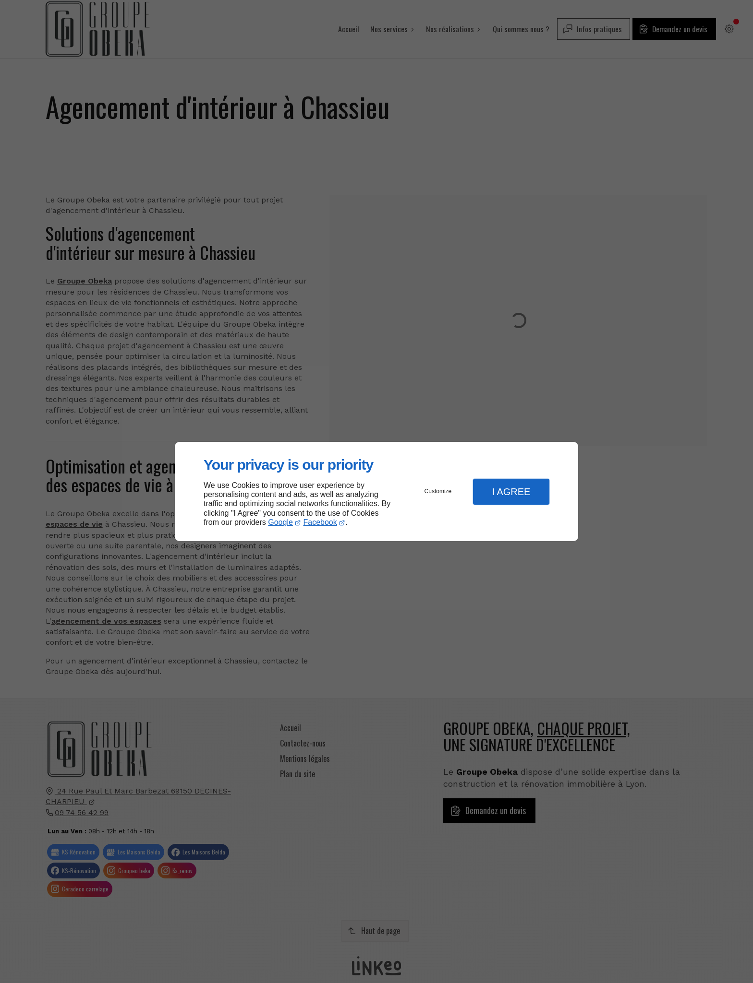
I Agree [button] (511, 491)
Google (280, 522)
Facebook (320, 522)
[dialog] (376, 491)
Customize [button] (438, 491)
